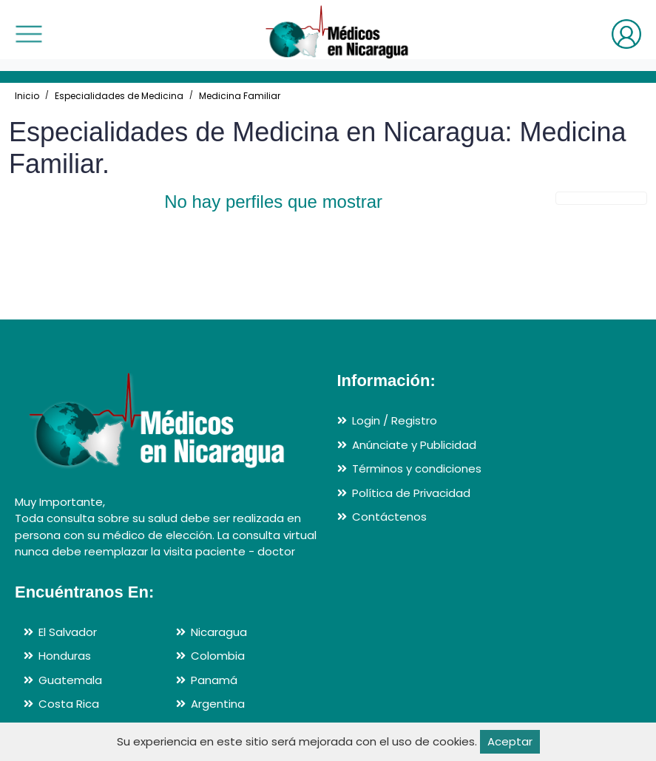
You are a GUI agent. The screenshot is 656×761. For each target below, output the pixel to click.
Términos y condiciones (416, 468)
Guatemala (70, 680)
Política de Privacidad (411, 493)
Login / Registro (394, 420)
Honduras (64, 655)
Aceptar (509, 741)
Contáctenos (389, 516)
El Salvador (67, 632)
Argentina (218, 703)
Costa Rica (68, 703)
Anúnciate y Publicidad (414, 445)
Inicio (27, 95)
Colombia (218, 655)
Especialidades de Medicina (119, 95)
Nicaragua (219, 632)
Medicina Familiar (239, 95)
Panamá (214, 680)
